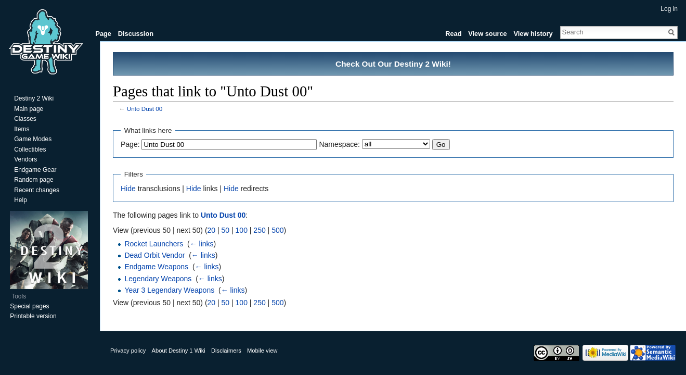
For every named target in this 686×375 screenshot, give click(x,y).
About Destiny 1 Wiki (178, 350)
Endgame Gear (35, 169)
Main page (28, 109)
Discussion (135, 34)
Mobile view (262, 350)
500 (277, 230)
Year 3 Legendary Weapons (169, 290)
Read (453, 34)
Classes (25, 118)
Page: (130, 144)
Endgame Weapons (156, 266)
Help (20, 200)
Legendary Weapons (157, 278)
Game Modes (32, 139)
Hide (128, 188)
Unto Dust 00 (145, 108)
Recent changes (36, 190)
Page (103, 34)
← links (202, 244)
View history (532, 34)
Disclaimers (226, 350)
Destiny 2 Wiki (34, 98)
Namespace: (339, 144)
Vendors (25, 159)
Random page (33, 179)
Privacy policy (128, 350)
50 (226, 230)
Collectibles (30, 149)
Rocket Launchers (153, 244)
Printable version (33, 316)
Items (21, 129)
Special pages (29, 306)
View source (487, 34)
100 (242, 230)
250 (259, 230)
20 (212, 230)
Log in (669, 8)
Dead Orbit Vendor (154, 255)
